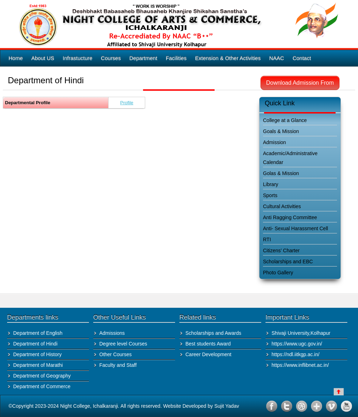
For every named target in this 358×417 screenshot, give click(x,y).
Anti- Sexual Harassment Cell (295, 228)
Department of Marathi (38, 365)
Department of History (37, 354)
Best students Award (208, 344)
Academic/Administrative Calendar (290, 158)
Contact (302, 58)
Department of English (38, 333)
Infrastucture (77, 58)
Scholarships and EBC (288, 261)
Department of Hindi (35, 344)
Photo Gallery (278, 272)
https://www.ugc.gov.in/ (297, 344)
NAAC (276, 58)
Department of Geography (42, 376)
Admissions (112, 333)
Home (16, 58)
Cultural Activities (282, 206)
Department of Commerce (41, 386)
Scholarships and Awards (213, 333)
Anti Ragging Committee (290, 217)
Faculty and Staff (118, 365)
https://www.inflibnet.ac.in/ (300, 365)
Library (270, 184)
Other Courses (115, 354)
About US (42, 58)
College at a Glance (285, 120)
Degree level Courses (123, 344)
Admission (274, 142)
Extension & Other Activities (227, 58)
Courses (111, 58)
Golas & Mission (281, 173)
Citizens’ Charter (281, 250)
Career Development (208, 354)
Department (143, 58)
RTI (267, 239)
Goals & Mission (281, 131)
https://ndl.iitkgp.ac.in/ (296, 354)
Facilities (176, 58)
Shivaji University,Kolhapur (301, 333)
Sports (270, 195)
